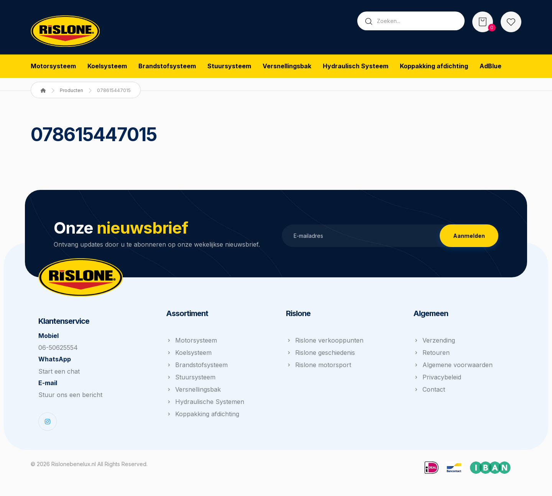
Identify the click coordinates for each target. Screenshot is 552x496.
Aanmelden (469, 237)
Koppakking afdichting (202, 416)
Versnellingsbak (193, 391)
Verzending (434, 342)
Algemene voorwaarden (453, 367)
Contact (429, 391)
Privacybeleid (437, 379)
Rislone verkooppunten (324, 342)
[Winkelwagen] (482, 21)
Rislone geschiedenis (320, 355)
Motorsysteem (191, 342)
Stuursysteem (190, 379)
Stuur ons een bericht (70, 400)
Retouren (431, 355)
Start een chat (59, 375)
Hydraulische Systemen (205, 404)
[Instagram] (47, 427)
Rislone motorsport (318, 367)
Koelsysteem (189, 355)
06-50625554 (58, 351)
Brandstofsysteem (197, 367)
